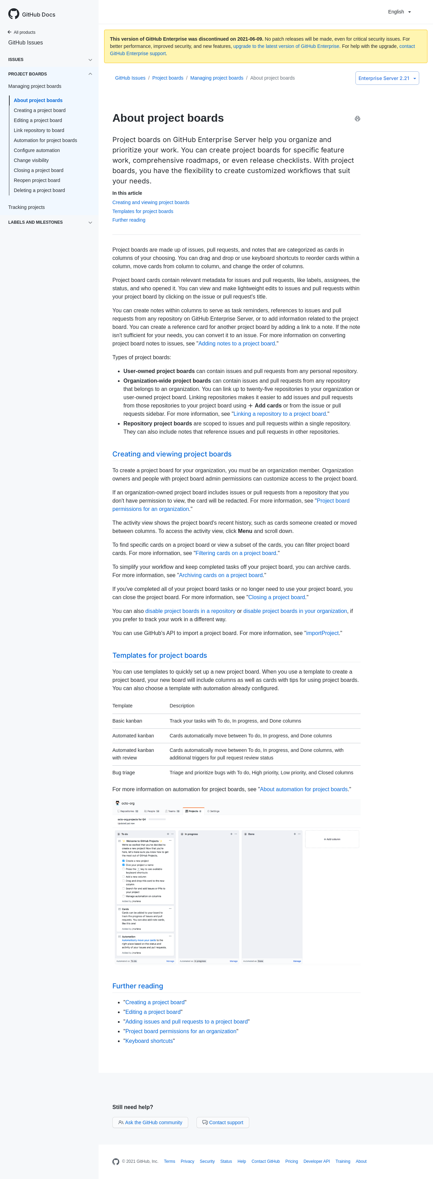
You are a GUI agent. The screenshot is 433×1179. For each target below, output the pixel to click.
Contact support (222, 1122)
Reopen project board (37, 180)
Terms (169, 1161)
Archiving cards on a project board (221, 575)
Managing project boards (216, 78)
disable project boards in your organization (295, 611)
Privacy (187, 1161)
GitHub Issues (25, 43)
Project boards (167, 78)
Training (342, 1161)
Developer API (316, 1161)
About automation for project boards (304, 789)
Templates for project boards (142, 211)
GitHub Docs (39, 14)
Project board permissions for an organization (180, 1031)
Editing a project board (38, 120)
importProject (322, 633)
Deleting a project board (39, 190)
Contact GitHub (266, 1161)
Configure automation (37, 150)
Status (226, 1161)
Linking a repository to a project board (280, 414)
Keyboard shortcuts (149, 1041)
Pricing (291, 1161)
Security (207, 1161)
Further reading (128, 220)
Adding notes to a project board (236, 343)
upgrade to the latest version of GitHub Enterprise (286, 46)
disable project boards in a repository (190, 611)
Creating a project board (40, 110)
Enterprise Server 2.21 (387, 78)
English (399, 11)
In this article (127, 193)
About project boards (38, 100)
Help (242, 1161)
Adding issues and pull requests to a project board (186, 1022)
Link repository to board (39, 130)
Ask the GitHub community (150, 1122)
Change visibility (31, 160)
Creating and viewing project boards (150, 202)
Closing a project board (38, 170)
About (361, 1161)
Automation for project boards (45, 140)
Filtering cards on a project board (235, 553)
